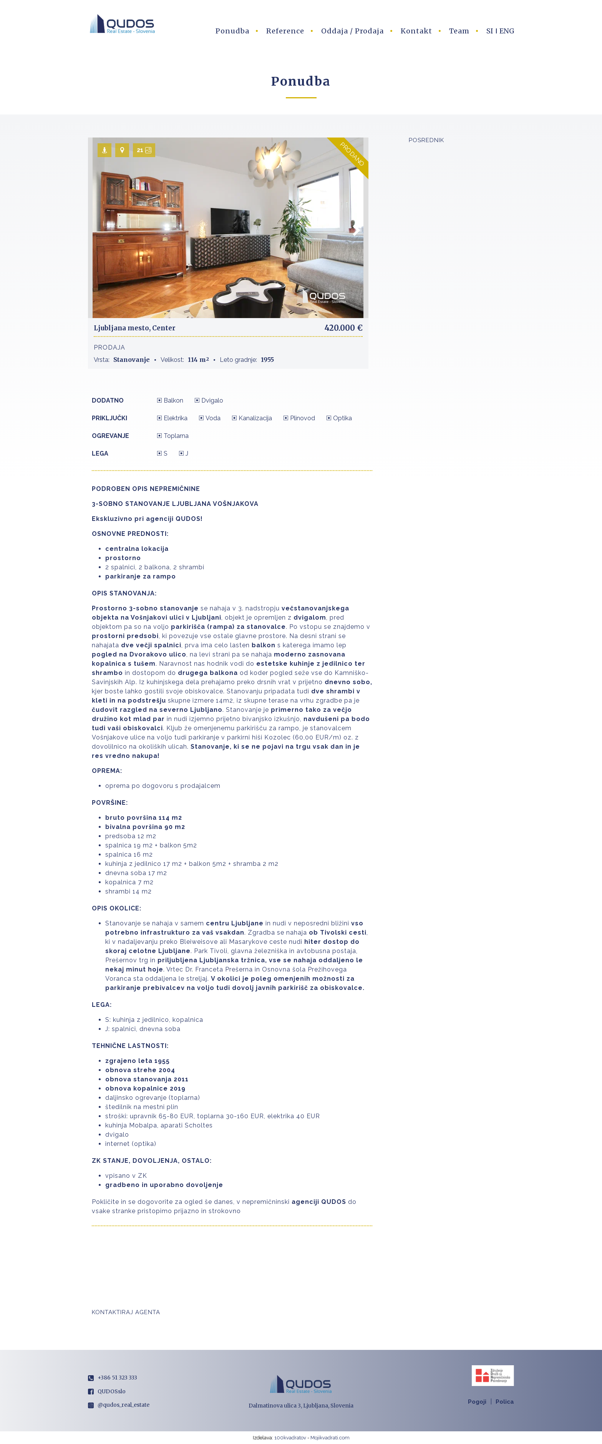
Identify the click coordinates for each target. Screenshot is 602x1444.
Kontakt (416, 31)
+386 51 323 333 (112, 1377)
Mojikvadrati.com (330, 1438)
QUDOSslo (107, 1391)
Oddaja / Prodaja (352, 31)
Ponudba (232, 31)
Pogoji (477, 1401)
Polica (505, 1401)
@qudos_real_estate (118, 1404)
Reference (285, 31)
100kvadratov (290, 1438)
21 (140, 150)
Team (459, 31)
